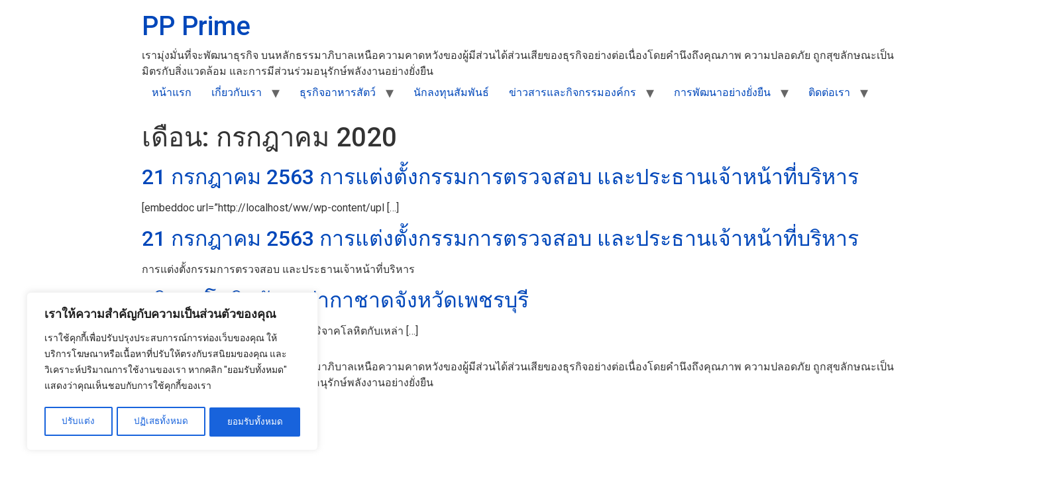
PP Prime (196, 26)
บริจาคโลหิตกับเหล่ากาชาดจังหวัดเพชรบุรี (335, 300)
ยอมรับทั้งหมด (255, 422)
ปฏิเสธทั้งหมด (161, 422)
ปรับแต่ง (78, 422)
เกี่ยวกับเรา (236, 92)
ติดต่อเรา (829, 92)
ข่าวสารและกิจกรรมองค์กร (572, 92)
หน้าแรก (171, 92)
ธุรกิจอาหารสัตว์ (338, 92)
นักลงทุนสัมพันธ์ (451, 92)
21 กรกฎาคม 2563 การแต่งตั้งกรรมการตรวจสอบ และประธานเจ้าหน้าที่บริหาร (500, 176)
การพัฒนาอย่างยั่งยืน (722, 92)
